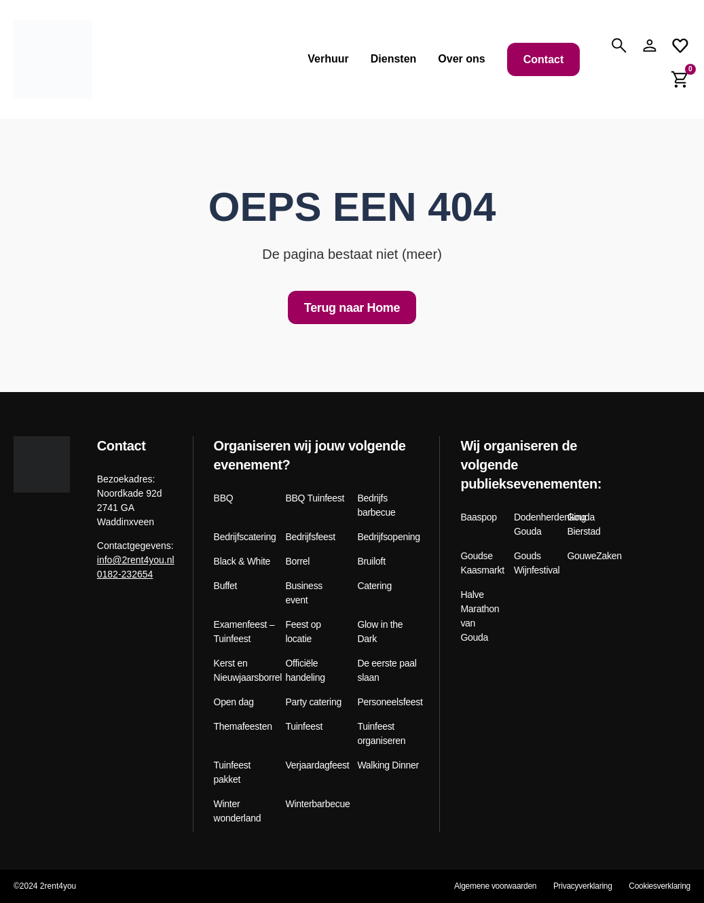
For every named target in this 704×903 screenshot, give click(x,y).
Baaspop (478, 517)
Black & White (242, 561)
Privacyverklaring (581, 886)
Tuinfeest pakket (232, 772)
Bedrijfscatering (245, 536)
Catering (374, 585)
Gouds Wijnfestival (535, 563)
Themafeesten (243, 726)
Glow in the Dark (380, 631)
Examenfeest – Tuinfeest (244, 631)
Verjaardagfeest (317, 765)
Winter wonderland (237, 811)
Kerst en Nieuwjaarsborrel (245, 670)
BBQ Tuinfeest (315, 498)
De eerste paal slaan (386, 670)
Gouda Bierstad (583, 524)
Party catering (313, 701)
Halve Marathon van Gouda (479, 616)
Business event (304, 592)
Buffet (226, 585)
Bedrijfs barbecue (376, 505)
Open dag (234, 701)
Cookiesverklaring (659, 886)
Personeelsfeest (388, 701)
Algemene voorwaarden (493, 886)
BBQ (224, 498)
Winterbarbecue (317, 803)
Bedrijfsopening (388, 536)
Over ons (461, 59)
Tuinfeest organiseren (381, 733)
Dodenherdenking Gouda (535, 524)
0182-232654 (125, 574)
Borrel (298, 561)
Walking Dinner (387, 765)
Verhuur (328, 59)
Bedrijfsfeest (310, 536)
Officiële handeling (305, 670)
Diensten (394, 59)
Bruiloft (371, 561)
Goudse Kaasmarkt (482, 563)
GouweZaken (588, 555)
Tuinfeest (304, 726)
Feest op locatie (303, 631)
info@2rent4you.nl (135, 559)
